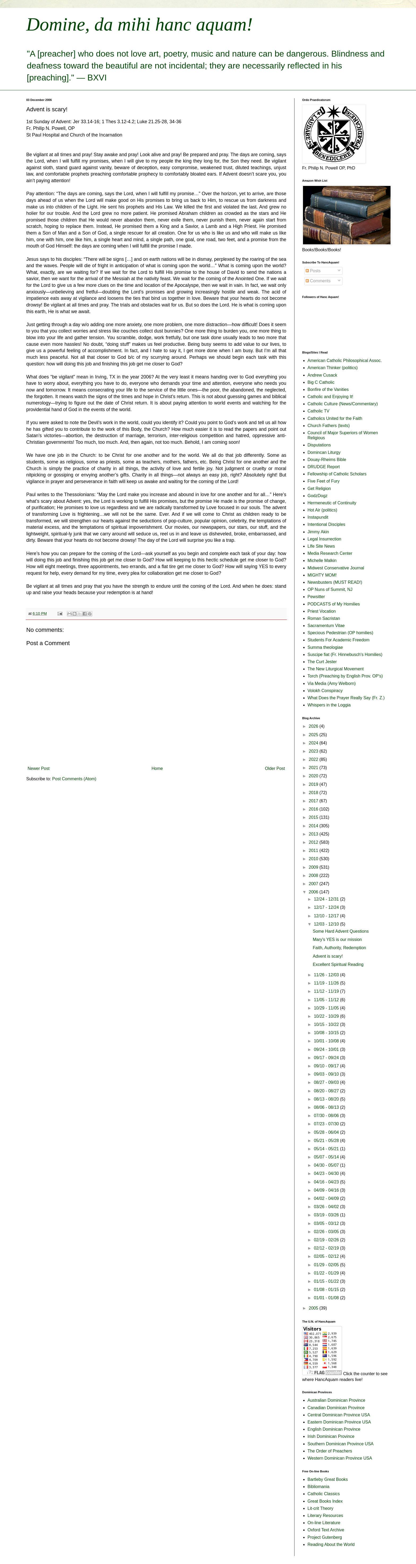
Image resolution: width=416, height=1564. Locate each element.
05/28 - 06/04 (327, 1132)
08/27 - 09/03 (327, 1082)
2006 (314, 892)
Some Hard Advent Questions (341, 931)
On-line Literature (323, 1522)
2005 (314, 1308)
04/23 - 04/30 (327, 1173)
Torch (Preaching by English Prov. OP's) (345, 676)
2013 (314, 834)
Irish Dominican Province (330, 1436)
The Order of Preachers (329, 1451)
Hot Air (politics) (322, 510)
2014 (314, 826)
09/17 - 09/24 (327, 1057)
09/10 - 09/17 (327, 1066)
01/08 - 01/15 (327, 1289)
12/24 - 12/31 (327, 899)
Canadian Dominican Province (336, 1407)
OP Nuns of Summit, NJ (330, 589)
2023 (314, 751)
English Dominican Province (333, 1429)
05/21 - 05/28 (327, 1140)
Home (157, 768)
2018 (314, 792)
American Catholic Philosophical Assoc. (344, 360)
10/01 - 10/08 (327, 1041)
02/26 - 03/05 (327, 1231)
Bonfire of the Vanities (328, 389)
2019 (314, 784)
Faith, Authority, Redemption (339, 947)
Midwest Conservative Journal (335, 568)
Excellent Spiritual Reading (338, 964)
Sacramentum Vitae (326, 625)
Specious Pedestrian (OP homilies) (340, 632)
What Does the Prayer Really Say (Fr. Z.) (346, 698)
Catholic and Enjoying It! (330, 396)
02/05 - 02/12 (327, 1256)
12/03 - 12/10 (327, 924)
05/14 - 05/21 (327, 1149)
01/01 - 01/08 (327, 1297)
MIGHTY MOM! (322, 575)
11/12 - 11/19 (327, 991)
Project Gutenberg (324, 1537)
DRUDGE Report (323, 466)
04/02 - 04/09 (327, 1198)
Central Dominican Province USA (338, 1415)
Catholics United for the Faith (334, 418)
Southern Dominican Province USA (340, 1444)
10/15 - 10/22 (327, 1024)
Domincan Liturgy (324, 452)
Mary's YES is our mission (337, 939)
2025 (314, 734)
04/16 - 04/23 (327, 1182)
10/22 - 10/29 (327, 1016)
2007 (314, 883)
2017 (314, 801)
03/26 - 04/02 (327, 1206)
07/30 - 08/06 (327, 1115)
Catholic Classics (323, 1493)
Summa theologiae (325, 647)
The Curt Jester (322, 661)
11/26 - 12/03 (327, 975)
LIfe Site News (321, 546)
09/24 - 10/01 (327, 1049)
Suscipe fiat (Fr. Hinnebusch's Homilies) (344, 654)
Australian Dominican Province (336, 1400)
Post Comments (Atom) (74, 779)
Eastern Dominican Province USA (339, 1422)
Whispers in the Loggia (329, 705)
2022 (314, 759)
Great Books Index (325, 1501)
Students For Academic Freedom (338, 640)
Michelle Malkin (321, 560)
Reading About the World (331, 1544)
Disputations (319, 445)
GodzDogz (317, 495)
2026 (314, 726)
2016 (314, 809)
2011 (314, 850)
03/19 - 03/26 (327, 1215)
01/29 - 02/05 (327, 1265)
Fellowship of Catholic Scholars (336, 474)
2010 (314, 858)
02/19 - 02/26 (327, 1240)
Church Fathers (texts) (328, 425)
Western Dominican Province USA (339, 1458)
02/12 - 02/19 (327, 1248)
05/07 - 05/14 (327, 1157)
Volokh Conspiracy (325, 690)
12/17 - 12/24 (327, 907)
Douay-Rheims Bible (326, 459)
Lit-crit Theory (320, 1508)
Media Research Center (329, 553)
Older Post (275, 768)
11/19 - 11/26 (327, 983)
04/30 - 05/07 (327, 1165)
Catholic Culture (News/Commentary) (342, 404)
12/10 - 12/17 (327, 916)
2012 (314, 842)
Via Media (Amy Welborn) (331, 683)
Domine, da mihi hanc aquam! (139, 24)
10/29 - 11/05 (327, 1008)
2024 (314, 743)
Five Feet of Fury (323, 481)
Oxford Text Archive (325, 1530)
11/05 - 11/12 (327, 1000)
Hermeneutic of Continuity (331, 503)
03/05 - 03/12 (327, 1223)
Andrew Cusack (322, 375)
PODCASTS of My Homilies (333, 604)
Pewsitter (316, 596)
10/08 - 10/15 (327, 1032)
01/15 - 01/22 (327, 1281)
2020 (314, 776)
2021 (314, 767)
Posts (313, 271)
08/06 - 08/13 (327, 1107)
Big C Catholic (320, 382)
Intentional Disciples (326, 524)
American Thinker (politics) (332, 367)
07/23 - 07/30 (327, 1124)
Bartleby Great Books (327, 1479)
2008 (314, 875)
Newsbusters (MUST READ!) (334, 582)
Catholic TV (318, 411)
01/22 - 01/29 (327, 1273)
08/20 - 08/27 (327, 1091)
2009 (314, 867)
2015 (314, 817)
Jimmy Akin (318, 532)
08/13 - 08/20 (327, 1099)
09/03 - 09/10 (327, 1074)
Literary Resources (325, 1515)
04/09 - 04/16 (327, 1190)
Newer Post (39, 768)
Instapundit (317, 517)
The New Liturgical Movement (335, 669)
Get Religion (319, 488)
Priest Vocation (321, 611)
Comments (318, 281)
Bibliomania (318, 1486)
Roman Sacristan (323, 618)
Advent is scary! (328, 956)
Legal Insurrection (324, 539)
